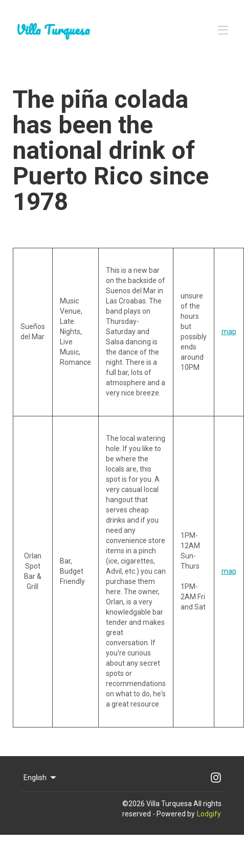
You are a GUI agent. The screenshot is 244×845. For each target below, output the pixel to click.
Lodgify (209, 814)
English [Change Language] (41, 777)
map (228, 331)
